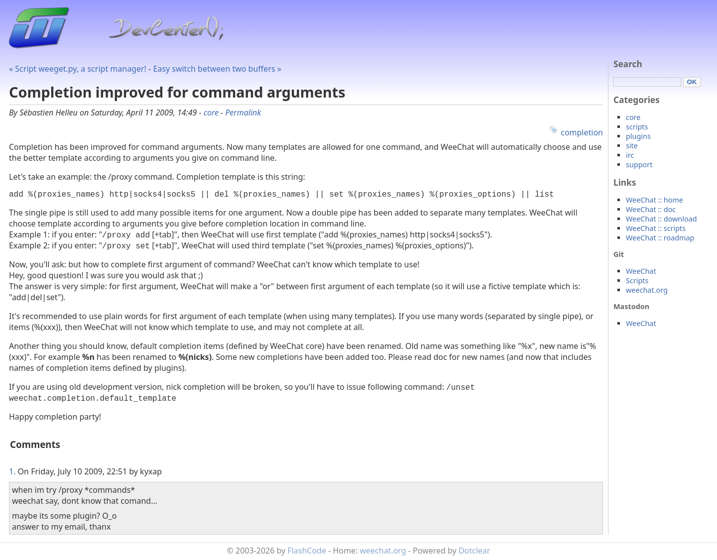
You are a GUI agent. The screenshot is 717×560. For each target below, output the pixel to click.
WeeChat (641, 271)
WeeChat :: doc (651, 209)
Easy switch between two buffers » (217, 68)
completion (582, 132)
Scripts (637, 280)
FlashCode (306, 552)
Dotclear (474, 552)
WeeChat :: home (654, 200)
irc (630, 155)
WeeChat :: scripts (656, 228)
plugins (638, 136)
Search (627, 64)
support (639, 164)
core (211, 112)
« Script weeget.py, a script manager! (77, 68)
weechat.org (647, 290)
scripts (637, 126)
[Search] (647, 82)
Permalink (243, 112)
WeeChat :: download (661, 219)
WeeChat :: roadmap (660, 237)
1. (12, 473)
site (632, 145)
